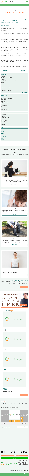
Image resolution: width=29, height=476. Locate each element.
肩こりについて (15, 184)
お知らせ (5, 329)
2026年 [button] (3, 130)
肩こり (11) (3, 97)
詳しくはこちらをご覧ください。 (6, 427)
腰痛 (9, 22)
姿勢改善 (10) (4, 99)
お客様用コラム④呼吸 (5, 87)
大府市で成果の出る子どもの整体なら (8, 80)
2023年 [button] (3, 133)
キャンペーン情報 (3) (5, 119)
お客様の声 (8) (4, 116)
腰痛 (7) (3, 104)
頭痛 (16, 22)
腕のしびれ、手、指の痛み (4, 22)
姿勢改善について (14, 275)
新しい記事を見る (23, 70)
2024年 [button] (3, 131)
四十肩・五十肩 (8, 20)
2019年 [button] (3, 139)
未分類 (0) (3, 124)
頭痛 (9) (3, 101)
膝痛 (13, 22)
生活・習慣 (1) (4, 120)
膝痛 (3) (3, 108)
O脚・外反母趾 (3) (5, 109)
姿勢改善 (16, 20)
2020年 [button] (3, 138)
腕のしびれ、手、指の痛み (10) (7, 98)
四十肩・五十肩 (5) (5, 106)
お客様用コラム (5, 369)
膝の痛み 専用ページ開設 (6, 77)
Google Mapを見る (23, 426)
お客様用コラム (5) (5, 117)
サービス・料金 (14, 4)
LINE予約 (14, 458)
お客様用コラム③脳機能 (6, 90)
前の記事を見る (5, 70)
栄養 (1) (3, 121)
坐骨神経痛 (13, 20)
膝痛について (14, 244)
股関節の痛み (25, 283)
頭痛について (14, 214)
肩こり (19, 20)
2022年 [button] (3, 135)
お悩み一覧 (24, 4)
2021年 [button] (3, 136)
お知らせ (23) (4, 114)
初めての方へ (5, 4)
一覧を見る (25, 92)
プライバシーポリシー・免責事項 (21, 469)
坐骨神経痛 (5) (4, 105)
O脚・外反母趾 (11, 283)
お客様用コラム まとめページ (7, 84)
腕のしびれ (18, 283)
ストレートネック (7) (5, 102)
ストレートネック (3, 20)
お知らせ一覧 (23, 395)
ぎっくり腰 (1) (4, 123)
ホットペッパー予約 (14, 455)
